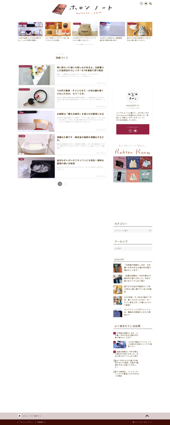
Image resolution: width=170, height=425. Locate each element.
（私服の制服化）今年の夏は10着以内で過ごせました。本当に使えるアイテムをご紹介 (137, 278)
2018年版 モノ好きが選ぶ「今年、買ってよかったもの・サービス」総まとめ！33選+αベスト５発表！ (138, 301)
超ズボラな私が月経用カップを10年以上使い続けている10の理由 (137, 289)
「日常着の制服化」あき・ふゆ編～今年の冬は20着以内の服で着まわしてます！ (137, 267)
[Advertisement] (132, 65)
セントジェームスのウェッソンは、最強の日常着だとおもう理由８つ (137, 312)
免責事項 (40, 422)
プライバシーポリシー (27, 422)
